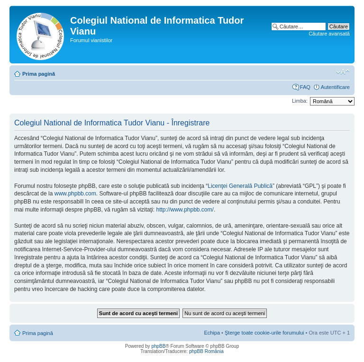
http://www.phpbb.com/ (184, 209)
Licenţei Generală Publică (240, 186)
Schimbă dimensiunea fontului (343, 72)
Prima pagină (38, 74)
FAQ (305, 87)
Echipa (212, 333)
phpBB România (206, 351)
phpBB (158, 346)
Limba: (300, 101)
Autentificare (335, 87)
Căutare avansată (329, 33)
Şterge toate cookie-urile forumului (264, 333)
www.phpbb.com (75, 193)
